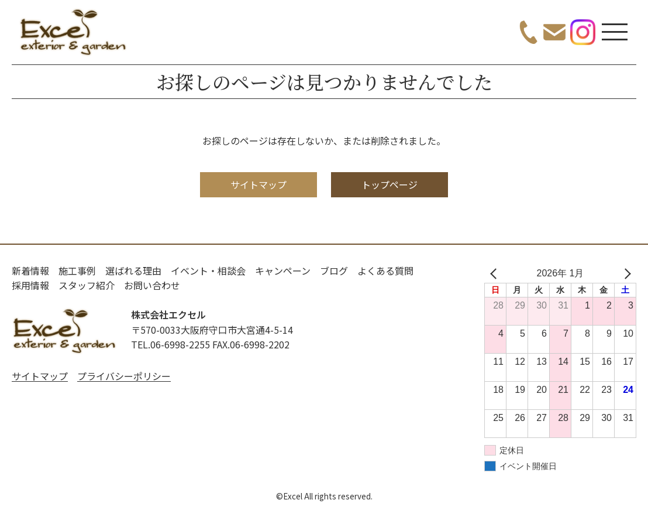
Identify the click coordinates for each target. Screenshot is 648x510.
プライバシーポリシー (124, 376)
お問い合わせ (152, 285)
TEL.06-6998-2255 (170, 344)
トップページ (389, 184)
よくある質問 (385, 270)
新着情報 (30, 270)
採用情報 (30, 285)
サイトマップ (258, 184)
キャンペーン (283, 270)
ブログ (334, 270)
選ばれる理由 (133, 270)
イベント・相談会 (208, 270)
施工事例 (77, 270)
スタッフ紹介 (86, 285)
